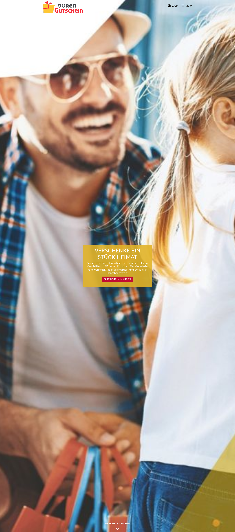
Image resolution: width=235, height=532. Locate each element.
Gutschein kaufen (117, 279)
